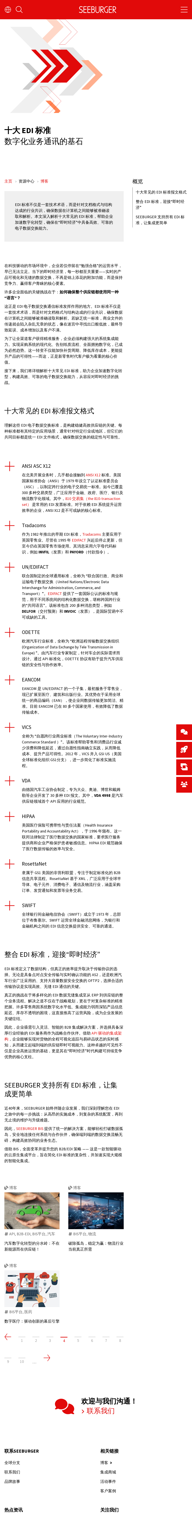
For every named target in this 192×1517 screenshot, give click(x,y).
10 (22, 1361)
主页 (8, 181)
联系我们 (100, 1410)
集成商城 (108, 1472)
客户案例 (108, 1490)
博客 (44, 181)
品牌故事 (12, 1481)
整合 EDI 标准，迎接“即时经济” (160, 204)
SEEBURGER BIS (29, 1128)
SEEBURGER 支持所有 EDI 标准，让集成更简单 (160, 219)
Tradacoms (91, 534)
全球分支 (12, 1462)
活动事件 (108, 1481)
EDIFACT (79, 540)
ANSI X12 (93, 474)
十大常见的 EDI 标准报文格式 (161, 192)
